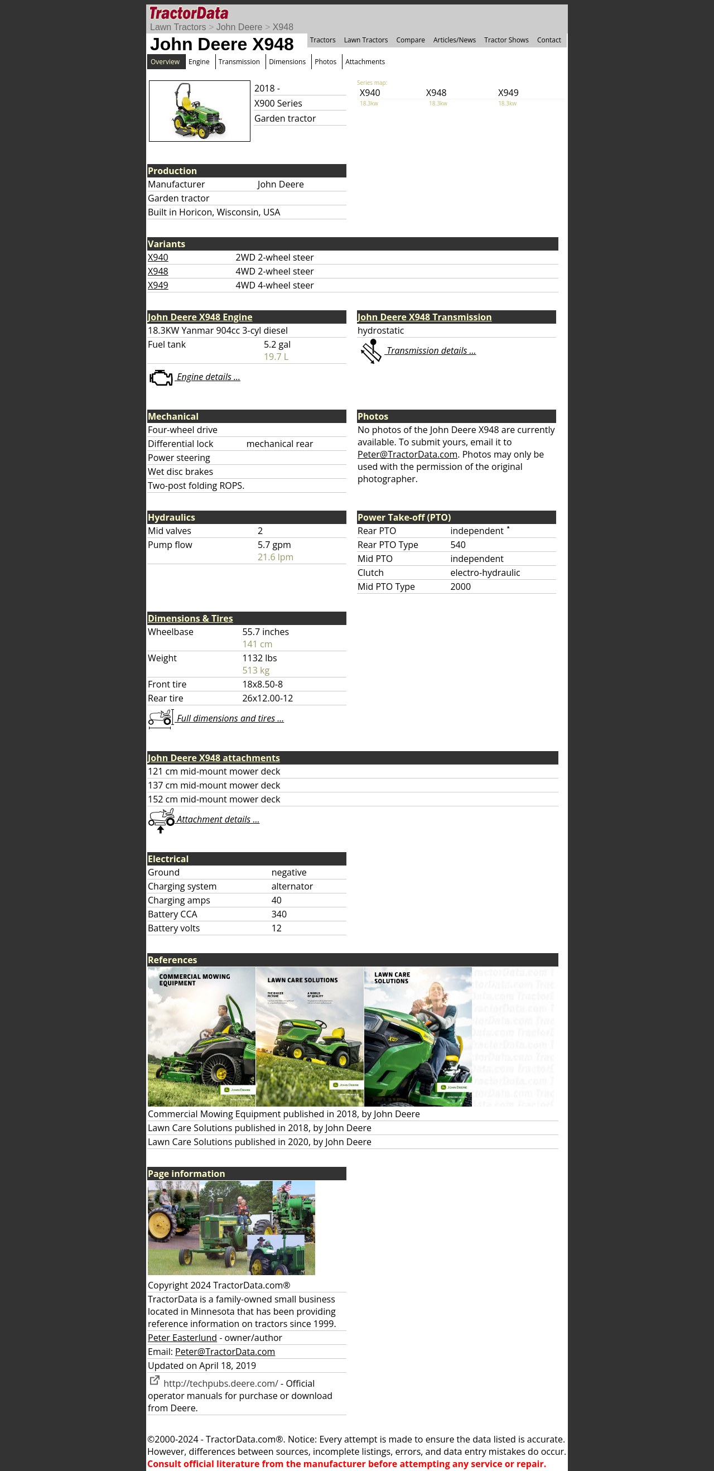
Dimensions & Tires (190, 618)
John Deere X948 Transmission (425, 317)
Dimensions (287, 61)
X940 (158, 257)
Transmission (239, 61)
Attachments (365, 61)
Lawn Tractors (178, 27)
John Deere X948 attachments (214, 758)
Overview (165, 61)
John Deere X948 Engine (200, 317)
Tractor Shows (506, 40)
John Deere (239, 27)
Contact (549, 40)
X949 (158, 285)
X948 (283, 27)
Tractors (323, 40)
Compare (410, 40)
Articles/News (454, 40)
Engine (199, 61)
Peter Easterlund (182, 1337)
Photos (325, 61)
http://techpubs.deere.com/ (213, 1383)
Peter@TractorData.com (407, 454)
